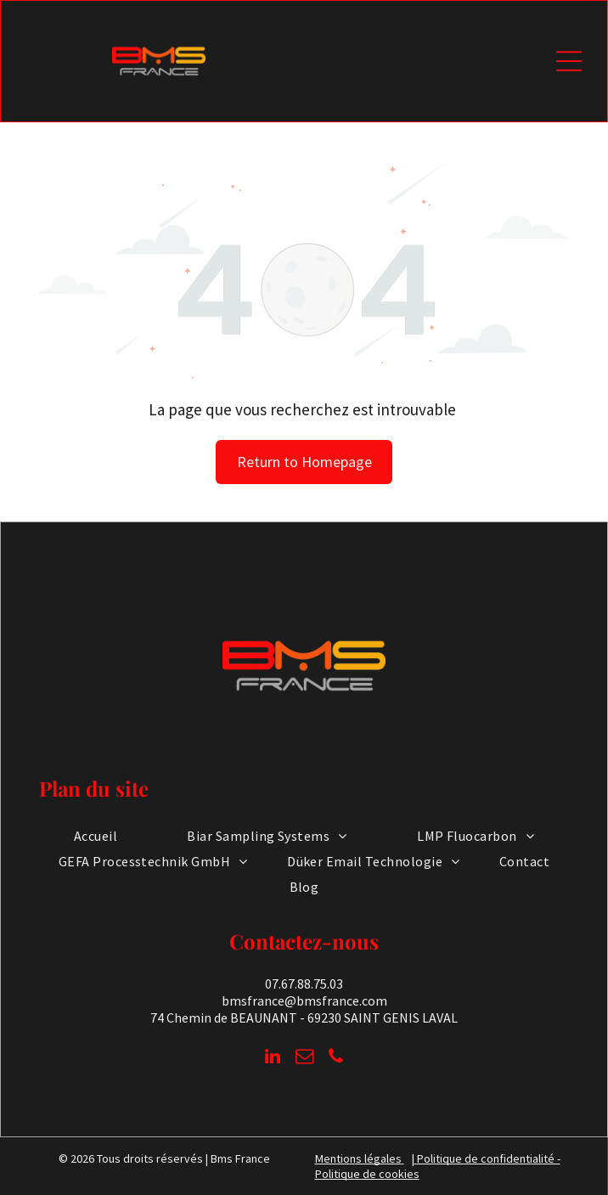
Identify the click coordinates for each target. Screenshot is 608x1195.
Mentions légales (358, 1158)
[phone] (335, 1058)
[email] (304, 1058)
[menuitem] (95, 835)
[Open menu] (569, 61)
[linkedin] (272, 1058)
